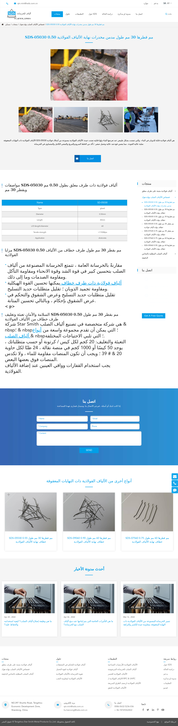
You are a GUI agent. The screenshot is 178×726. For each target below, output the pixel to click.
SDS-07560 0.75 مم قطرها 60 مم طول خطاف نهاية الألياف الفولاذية (159, 240)
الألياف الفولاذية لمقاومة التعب (69, 679)
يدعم (156, 3)
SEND (89, 450)
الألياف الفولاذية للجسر (117, 674)
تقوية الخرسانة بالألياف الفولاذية (69, 674)
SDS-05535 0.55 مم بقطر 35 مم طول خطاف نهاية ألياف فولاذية (159, 225)
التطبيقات (79, 14)
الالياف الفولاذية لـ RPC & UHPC (121, 679)
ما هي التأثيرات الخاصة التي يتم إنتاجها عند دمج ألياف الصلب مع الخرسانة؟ (88, 623)
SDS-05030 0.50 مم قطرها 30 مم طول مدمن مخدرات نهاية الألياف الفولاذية (75, 24)
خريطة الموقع (170, 722)
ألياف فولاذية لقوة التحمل (67, 669)
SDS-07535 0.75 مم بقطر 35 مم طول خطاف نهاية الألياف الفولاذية (159, 233)
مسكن (7, 24)
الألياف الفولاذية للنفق (117, 688)
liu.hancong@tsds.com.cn (75, 710)
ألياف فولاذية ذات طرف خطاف (91, 283)
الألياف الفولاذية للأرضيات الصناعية (122, 665)
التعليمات (167, 683)
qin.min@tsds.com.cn (27, 3)
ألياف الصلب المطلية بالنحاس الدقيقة (159, 255)
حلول (67, 14)
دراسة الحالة (107, 14)
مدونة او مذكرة (124, 14)
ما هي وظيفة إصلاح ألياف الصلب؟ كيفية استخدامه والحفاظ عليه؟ (28, 623)
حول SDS (93, 14)
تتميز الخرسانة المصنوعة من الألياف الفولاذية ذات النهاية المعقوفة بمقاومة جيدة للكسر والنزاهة (146, 623)
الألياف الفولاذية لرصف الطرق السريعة (124, 683)
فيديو (165, 688)
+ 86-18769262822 (123, 710)
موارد (146, 3)
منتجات (57, 14)
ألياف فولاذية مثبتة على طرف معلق (159, 191)
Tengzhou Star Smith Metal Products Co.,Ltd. (36, 722)
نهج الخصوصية (153, 722)
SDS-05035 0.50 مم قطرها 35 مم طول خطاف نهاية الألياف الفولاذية (159, 218)
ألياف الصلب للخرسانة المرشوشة (122, 669)
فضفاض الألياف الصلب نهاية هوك (32, 24)
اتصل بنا (139, 14)
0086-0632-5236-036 (124, 707)
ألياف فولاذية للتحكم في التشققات (70, 665)
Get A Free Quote (153, 316)
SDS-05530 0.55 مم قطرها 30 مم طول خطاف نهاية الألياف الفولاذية (159, 211)
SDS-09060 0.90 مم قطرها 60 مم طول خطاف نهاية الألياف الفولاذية (159, 247)
